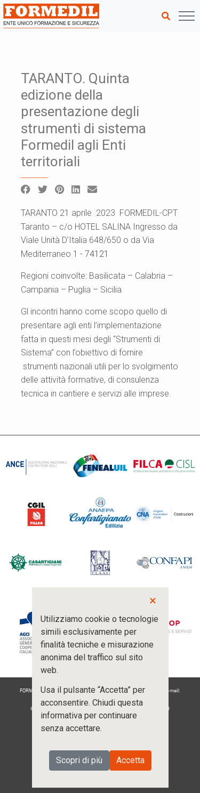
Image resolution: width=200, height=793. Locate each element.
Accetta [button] (130, 760)
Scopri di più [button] (79, 760)
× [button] (152, 600)
